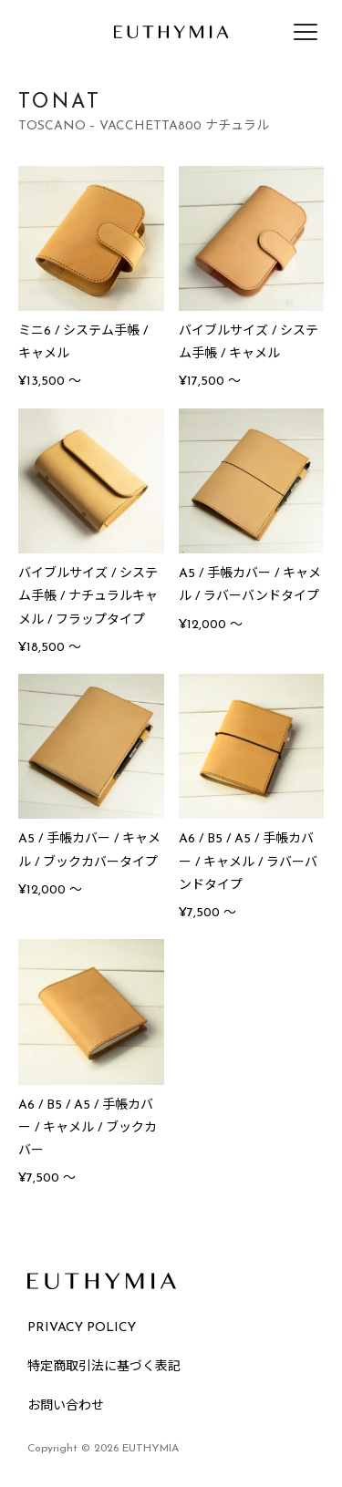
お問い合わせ (65, 1406)
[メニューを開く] (305, 32)
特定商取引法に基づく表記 (104, 1367)
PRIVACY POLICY (81, 1328)
